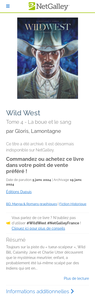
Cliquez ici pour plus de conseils (38, 228)
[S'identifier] (8, 6)
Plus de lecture (76, 278)
